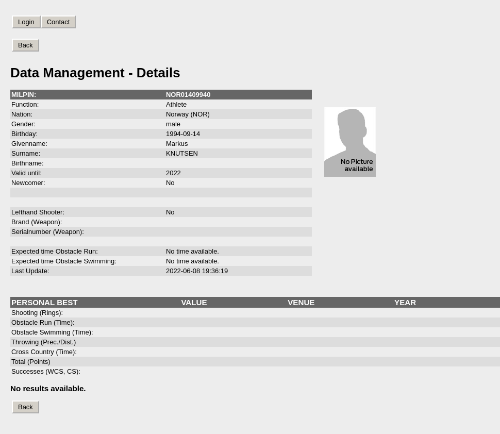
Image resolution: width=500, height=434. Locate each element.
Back (25, 45)
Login (26, 22)
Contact (58, 22)
